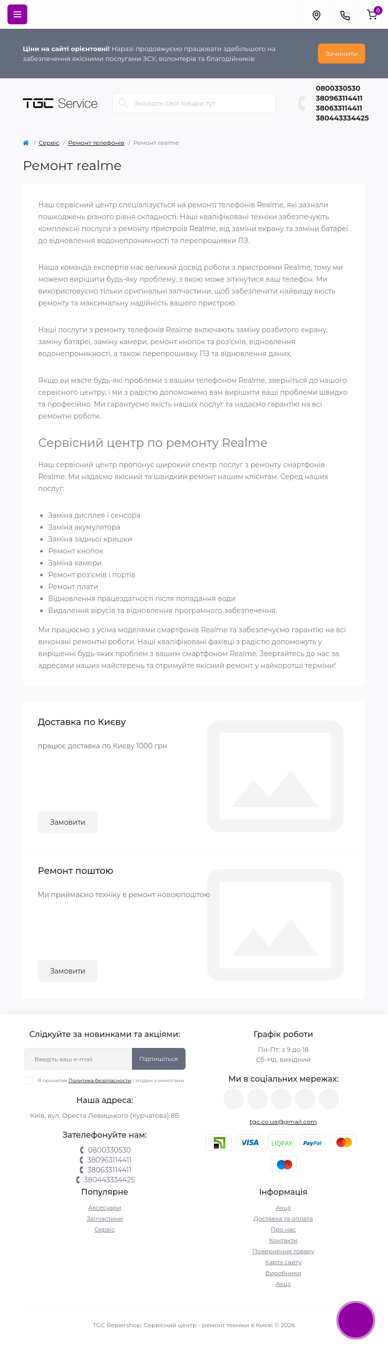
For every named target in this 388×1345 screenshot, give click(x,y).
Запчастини (104, 1218)
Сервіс (49, 142)
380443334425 (342, 118)
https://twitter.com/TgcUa (257, 1099)
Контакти (283, 1240)
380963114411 (339, 98)
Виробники (283, 1273)
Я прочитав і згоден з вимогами (111, 1080)
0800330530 (338, 88)
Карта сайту (283, 1262)
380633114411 (339, 108)
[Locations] (316, 14)
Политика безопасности (99, 1080)
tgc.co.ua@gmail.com (283, 1121)
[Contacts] (344, 14)
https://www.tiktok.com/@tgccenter (305, 1099)
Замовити (67, 822)
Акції (283, 1207)
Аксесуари (104, 1207)
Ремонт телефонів (96, 142)
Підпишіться (158, 1058)
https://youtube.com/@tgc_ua (329, 1099)
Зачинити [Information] (341, 54)
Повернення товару (284, 1251)
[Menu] (17, 14)
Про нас (283, 1229)
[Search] (123, 103)
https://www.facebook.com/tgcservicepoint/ (234, 1099)
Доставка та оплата (283, 1218)
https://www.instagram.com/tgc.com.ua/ (281, 1099)
